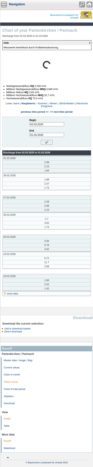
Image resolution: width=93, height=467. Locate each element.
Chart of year (11, 382)
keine (16, 103)
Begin (33, 120)
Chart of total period (14, 389)
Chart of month (12, 374)
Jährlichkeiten (66, 103)
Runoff (7, 441)
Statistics (8, 396)
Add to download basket (17, 328)
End (32, 130)
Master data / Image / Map (18, 360)
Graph (7, 418)
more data (12, 293)
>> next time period (61, 112)
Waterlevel (9, 448)
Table (7, 426)
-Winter (53, 103)
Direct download (13, 331)
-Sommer (42, 103)
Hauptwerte (28, 103)
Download (9, 403)
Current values (12, 367)
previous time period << (35, 112)
